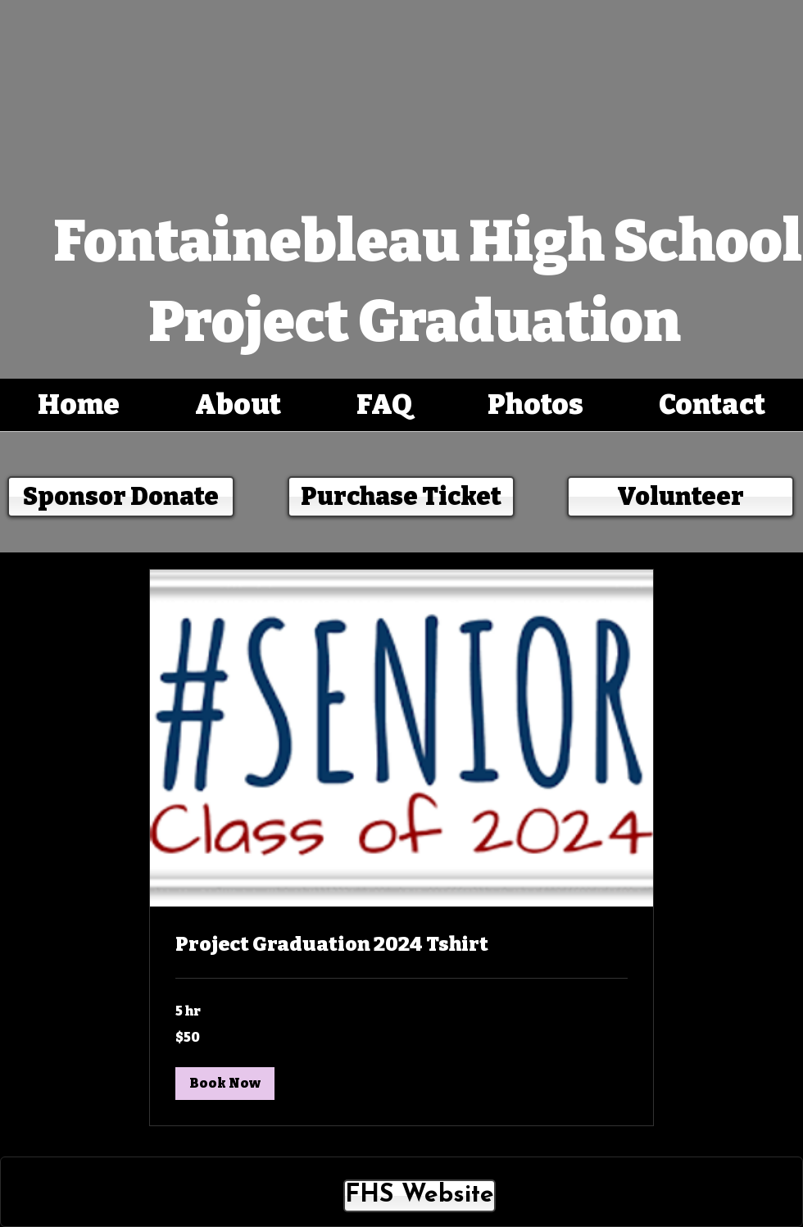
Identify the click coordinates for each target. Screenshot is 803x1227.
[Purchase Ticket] (401, 496)
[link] (401, 945)
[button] (224, 1083)
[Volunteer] (680, 496)
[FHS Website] (419, 1195)
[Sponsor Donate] (120, 496)
